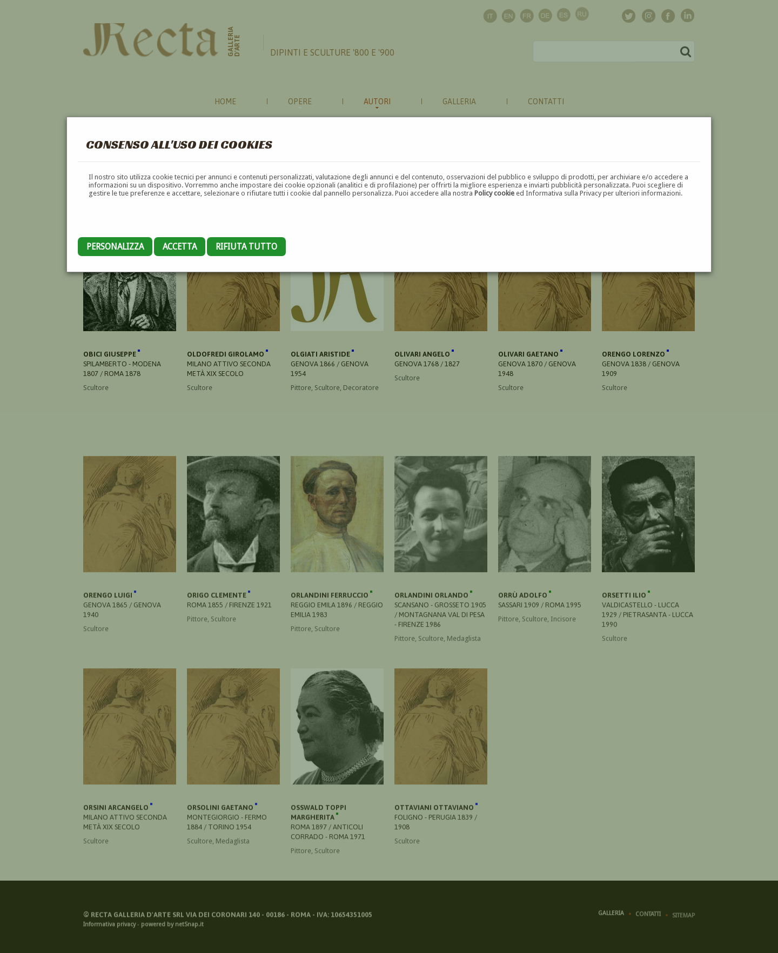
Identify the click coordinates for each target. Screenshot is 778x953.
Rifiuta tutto (246, 246)
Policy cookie (494, 193)
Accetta (180, 246)
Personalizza (115, 246)
